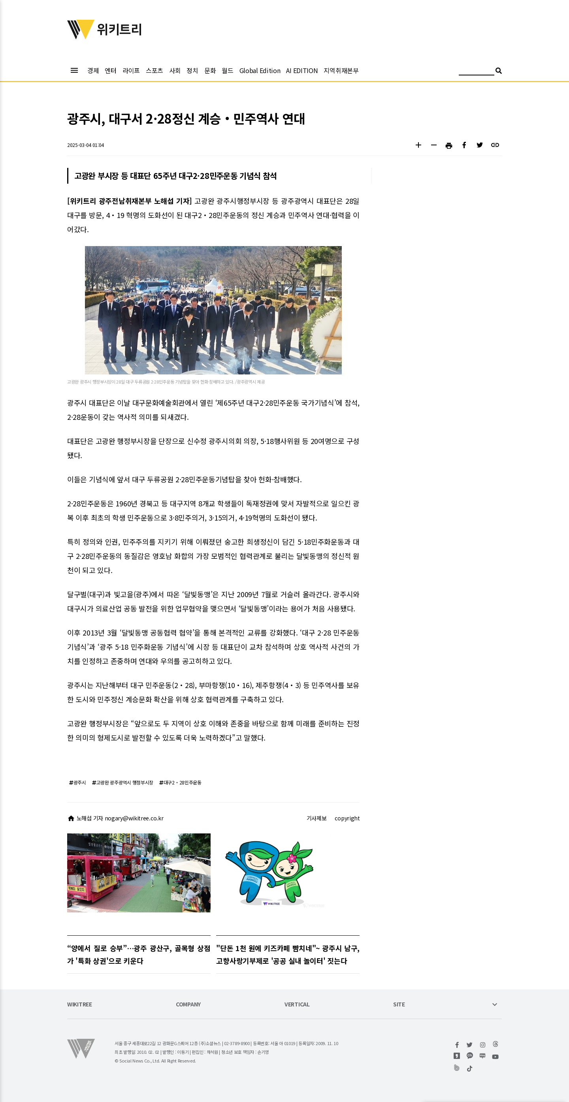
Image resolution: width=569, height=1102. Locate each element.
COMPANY (188, 1004)
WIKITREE (79, 1004)
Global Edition (260, 70)
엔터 (110, 70)
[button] (418, 146)
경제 (93, 70)
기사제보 (317, 818)
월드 (227, 70)
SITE (399, 1004)
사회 (175, 70)
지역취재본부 (341, 70)
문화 (210, 70)
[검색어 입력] (476, 71)
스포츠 (154, 70)
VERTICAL (297, 1004)
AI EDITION (302, 70)
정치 (192, 70)
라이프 (131, 70)
